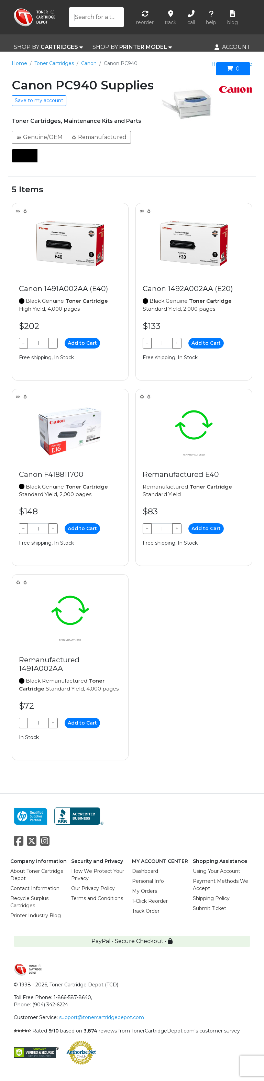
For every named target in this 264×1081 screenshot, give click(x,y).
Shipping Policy (211, 898)
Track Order (146, 911)
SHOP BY (48, 47)
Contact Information (34, 888)
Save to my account (39, 100)
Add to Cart (82, 343)
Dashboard (145, 871)
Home (19, 63)
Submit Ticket (209, 908)
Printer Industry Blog (35, 915)
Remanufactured (98, 136)
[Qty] (38, 343)
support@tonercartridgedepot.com (101, 1017)
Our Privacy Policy (93, 888)
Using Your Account (216, 871)
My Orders (144, 891)
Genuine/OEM (39, 136)
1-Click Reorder (150, 901)
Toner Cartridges (54, 63)
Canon (89, 63)
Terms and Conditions (97, 898)
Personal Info (148, 881)
